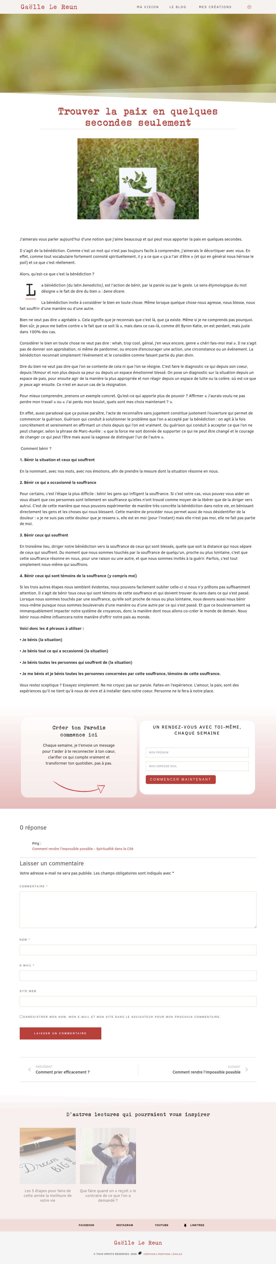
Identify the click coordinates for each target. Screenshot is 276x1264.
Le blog (179, 7)
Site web (28, 991)
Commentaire (34, 886)
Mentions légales (170, 1253)
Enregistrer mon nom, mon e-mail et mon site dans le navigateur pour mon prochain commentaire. (122, 1017)
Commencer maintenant (180, 779)
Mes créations (216, 7)
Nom (25, 939)
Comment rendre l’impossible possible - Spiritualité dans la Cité (82, 848)
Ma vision (148, 7)
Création (146, 1253)
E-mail (27, 965)
